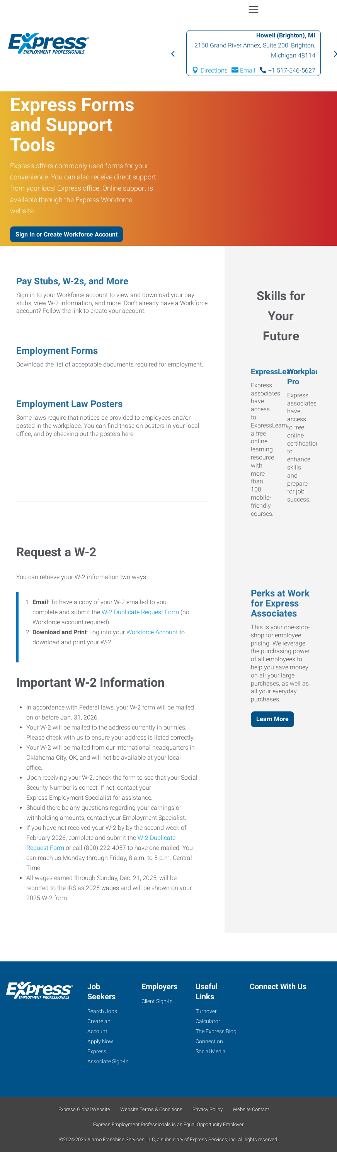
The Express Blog (216, 1031)
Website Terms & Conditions (151, 1109)
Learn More (272, 719)
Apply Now (100, 1041)
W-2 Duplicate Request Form (140, 612)
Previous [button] (172, 53)
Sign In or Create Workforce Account (66, 234)
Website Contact (251, 1109)
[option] (253, 53)
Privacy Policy (207, 1109)
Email (247, 70)
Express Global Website (84, 1109)
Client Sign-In (157, 1001)
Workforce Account (152, 632)
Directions (214, 70)
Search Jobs (102, 1011)
